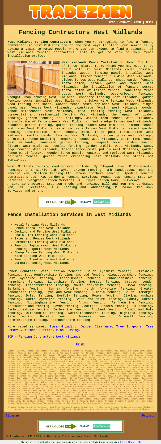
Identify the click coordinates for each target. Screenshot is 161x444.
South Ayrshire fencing (109, 271)
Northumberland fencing (28, 306)
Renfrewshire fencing (132, 302)
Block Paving (67, 330)
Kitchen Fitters (38, 330)
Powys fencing (105, 295)
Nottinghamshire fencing (50, 302)
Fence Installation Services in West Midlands (69, 214)
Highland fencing (136, 313)
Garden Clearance (96, 326)
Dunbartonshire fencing (129, 278)
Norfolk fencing (72, 295)
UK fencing (142, 306)
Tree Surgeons (128, 326)
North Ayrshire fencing (48, 299)
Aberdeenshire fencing (70, 320)
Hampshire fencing (24, 281)
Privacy (148, 415)
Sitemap (12, 415)
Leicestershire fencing (47, 285)
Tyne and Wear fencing (66, 292)
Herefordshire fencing (27, 320)
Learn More (127, 442)
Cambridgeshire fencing (28, 309)
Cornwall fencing (135, 316)
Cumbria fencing (106, 292)
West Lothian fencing (61, 271)
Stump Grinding (62, 326)
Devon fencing (65, 306)
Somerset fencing (95, 316)
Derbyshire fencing (70, 309)
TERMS (149, 22)
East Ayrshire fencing (30, 278)
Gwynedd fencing (90, 275)
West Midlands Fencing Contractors (39, 42)
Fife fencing (20, 316)
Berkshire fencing (24, 288)
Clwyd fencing (139, 285)
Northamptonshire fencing (91, 313)
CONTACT (124, 22)
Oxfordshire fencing (44, 313)
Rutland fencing (106, 309)
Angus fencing (92, 302)
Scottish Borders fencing (105, 306)
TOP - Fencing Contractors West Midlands (43, 336)
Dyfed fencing (39, 295)
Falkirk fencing (55, 316)
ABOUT (137, 22)
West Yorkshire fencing (99, 299)
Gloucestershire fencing (130, 275)
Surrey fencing (63, 288)
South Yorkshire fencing (97, 285)
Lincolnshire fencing (80, 278)
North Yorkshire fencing (109, 288)
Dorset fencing (104, 281)
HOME (112, 22)
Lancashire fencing (66, 281)
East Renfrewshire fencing (48, 275)
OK (139, 442)
